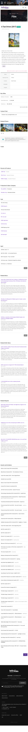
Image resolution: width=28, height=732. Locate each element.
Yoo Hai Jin (3, 213)
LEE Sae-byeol (4, 234)
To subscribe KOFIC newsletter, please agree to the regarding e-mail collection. (13, 686)
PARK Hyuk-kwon (4, 220)
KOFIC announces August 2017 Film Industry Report (12, 364)
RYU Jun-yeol (3, 216)
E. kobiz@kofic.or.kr (5, 708)
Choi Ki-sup (3, 175)
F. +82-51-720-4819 (12, 707)
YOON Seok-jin (4, 230)
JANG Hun (3, 171)
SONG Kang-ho (4, 206)
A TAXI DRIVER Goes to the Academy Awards (10, 381)
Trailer (19, 26)
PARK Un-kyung (4, 178)
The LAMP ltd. (4, 188)
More (25, 238)
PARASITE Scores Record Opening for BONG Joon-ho (12, 422)
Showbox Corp (4, 192)
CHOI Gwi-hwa (4, 223)
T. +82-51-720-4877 (5, 707)
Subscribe (23, 682)
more (4, 66)
